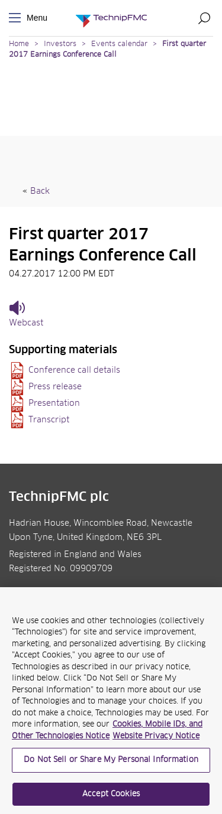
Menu (17, 18)
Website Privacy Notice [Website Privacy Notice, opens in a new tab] (156, 740)
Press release (55, 387)
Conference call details (74, 370)
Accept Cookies (111, 798)
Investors (60, 44)
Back (40, 191)
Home (19, 44)
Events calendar (119, 44)
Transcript (48, 420)
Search (204, 17)
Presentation (54, 403)
